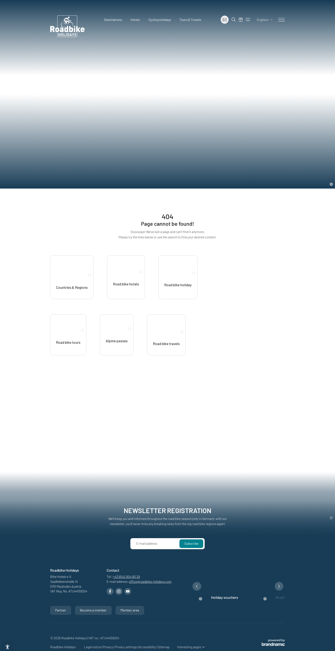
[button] (196, 618)
